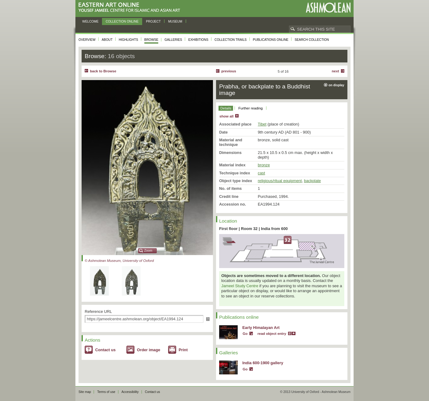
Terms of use (106, 392)
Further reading (250, 108)
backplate (312, 180)
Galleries (173, 39)
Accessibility (130, 392)
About (107, 39)
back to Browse (103, 71)
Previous (228, 71)
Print (183, 350)
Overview (87, 39)
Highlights (128, 39)
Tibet (262, 124)
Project (153, 21)
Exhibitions (198, 39)
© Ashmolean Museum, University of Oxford (119, 260)
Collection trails (230, 39)
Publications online (270, 39)
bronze (264, 165)
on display (336, 85)
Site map (85, 392)
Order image (148, 350)
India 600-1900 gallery (262, 362)
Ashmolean (328, 7)
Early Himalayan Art (260, 327)
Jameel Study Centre (239, 286)
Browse (151, 39)
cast (261, 173)
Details (225, 108)
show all (226, 116)
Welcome (90, 21)
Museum (175, 21)
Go (245, 333)
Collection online (122, 21)
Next (335, 71)
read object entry (271, 333)
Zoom (148, 250)
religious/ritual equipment (280, 180)
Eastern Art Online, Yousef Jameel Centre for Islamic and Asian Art (131, 7)
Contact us (105, 350)
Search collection (312, 39)
